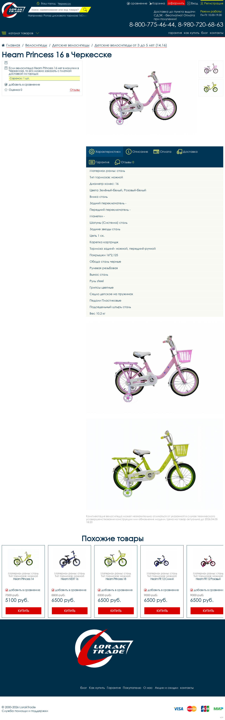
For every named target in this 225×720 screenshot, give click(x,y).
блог (204, 33)
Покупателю (132, 687)
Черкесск (64, 3)
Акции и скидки (166, 687)
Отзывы (75, 89)
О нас (147, 687)
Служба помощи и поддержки (25, 711)
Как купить (191, 33)
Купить (23, 611)
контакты (216, 33)
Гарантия (175, 33)
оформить (176, 3)
